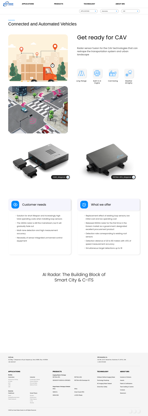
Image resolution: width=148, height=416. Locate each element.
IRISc (75, 389)
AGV (9, 383)
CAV (124, 11)
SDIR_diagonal (59, 177)
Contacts (122, 390)
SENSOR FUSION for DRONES (61, 380)
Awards (122, 380)
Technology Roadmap (103, 380)
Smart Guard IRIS (79, 392)
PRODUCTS (58, 4)
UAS (9, 385)
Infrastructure (33, 397)
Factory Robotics (34, 381)
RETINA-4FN (56, 377)
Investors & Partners (125, 377)
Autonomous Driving (13, 379)
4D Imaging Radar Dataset (104, 383)
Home (9, 395)
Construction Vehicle (35, 379)
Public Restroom (12, 399)
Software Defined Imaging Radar (106, 377)
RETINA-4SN (78, 377)
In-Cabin (10, 381)
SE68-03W (56, 395)
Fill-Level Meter (33, 383)
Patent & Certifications (126, 383)
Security (32, 402)
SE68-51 (55, 392)
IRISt (54, 389)
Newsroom (123, 393)
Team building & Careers (127, 386)
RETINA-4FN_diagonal (122, 177)
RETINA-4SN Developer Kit (82, 380)
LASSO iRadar (78, 395)
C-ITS (31, 401)
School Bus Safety (102, 386)
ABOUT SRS (120, 4)
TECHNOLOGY (89, 4)
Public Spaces (33, 399)
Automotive (105, 11)
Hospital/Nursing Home (13, 397)
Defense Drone (33, 385)
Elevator (32, 395)
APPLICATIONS (28, 4)
